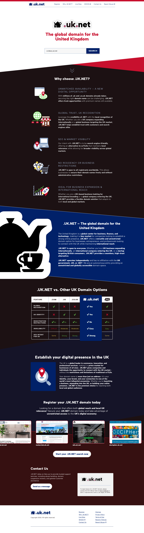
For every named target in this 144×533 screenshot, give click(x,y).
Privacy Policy (100, 514)
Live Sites (78, 4)
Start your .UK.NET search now (72, 454)
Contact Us (97, 4)
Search (93, 51)
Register (57, 4)
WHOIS (86, 4)
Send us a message (41, 486)
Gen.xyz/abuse (104, 491)
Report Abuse (108, 4)
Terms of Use (99, 517)
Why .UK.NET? (67, 4)
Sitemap (98, 512)
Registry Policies (101, 520)
